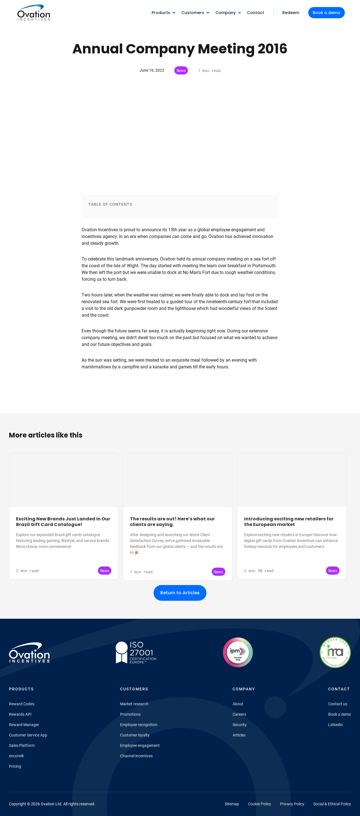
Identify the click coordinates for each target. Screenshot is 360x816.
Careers (239, 714)
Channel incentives (136, 756)
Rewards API (20, 714)
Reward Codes (21, 704)
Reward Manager (24, 724)
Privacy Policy (292, 804)
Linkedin (335, 724)
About (238, 704)
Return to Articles (180, 593)
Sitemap (232, 804)
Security (240, 724)
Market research (134, 704)
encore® (16, 756)
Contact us (337, 704)
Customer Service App (28, 735)
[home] (33, 13)
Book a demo (326, 12)
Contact (255, 12)
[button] (162, 12)
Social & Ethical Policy (332, 804)
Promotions (130, 714)
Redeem (290, 12)
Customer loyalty (135, 735)
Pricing (15, 766)
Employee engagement (140, 745)
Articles (239, 735)
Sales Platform (22, 745)
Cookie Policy (259, 804)
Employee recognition (139, 724)
